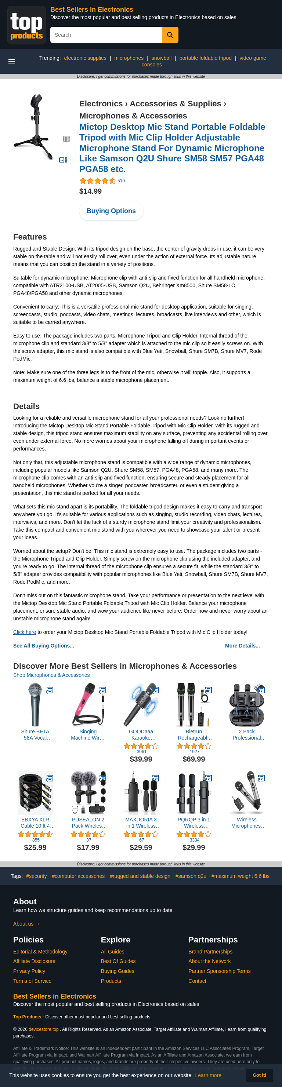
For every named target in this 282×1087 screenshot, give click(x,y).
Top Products (28, 1016)
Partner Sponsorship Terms (219, 971)
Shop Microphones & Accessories (51, 675)
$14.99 (90, 191)
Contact (197, 981)
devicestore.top (43, 1029)
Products (111, 981)
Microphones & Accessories (133, 115)
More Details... (242, 646)
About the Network (209, 961)
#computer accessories (78, 876)
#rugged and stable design (140, 876)
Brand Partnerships (210, 952)
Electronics (101, 103)
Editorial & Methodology (40, 952)
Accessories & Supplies (175, 103)
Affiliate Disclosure (34, 961)
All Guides (112, 952)
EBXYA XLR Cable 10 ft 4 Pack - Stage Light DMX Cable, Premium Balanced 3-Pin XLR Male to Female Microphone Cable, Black (35, 823)
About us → (26, 924)
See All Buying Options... (43, 646)
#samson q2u (191, 876)
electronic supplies (85, 58)
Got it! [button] (259, 1075)
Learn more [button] (208, 1075)
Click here (24, 632)
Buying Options (111, 211)
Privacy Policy (29, 971)
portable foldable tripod (206, 58)
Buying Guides (117, 971)
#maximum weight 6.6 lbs (241, 876)
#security (36, 876)
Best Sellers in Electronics (91, 9)
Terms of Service (32, 981)
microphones (129, 58)
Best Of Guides (118, 961)
